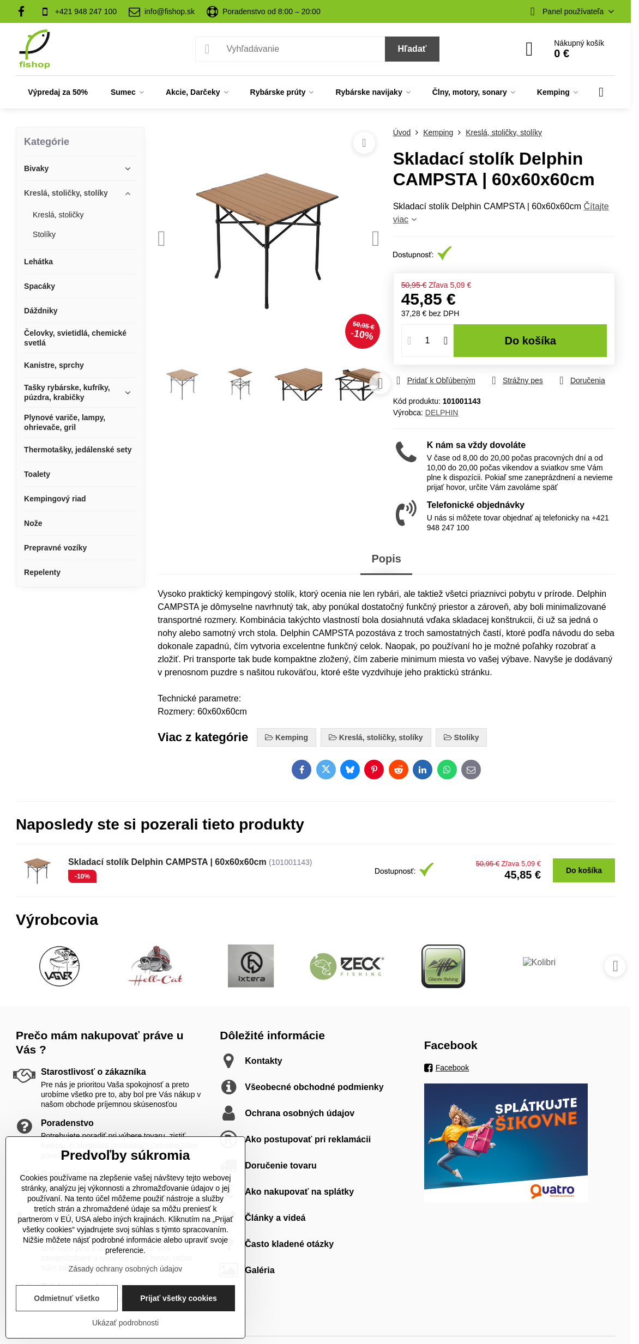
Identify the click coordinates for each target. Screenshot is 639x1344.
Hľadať (412, 48)
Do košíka (530, 341)
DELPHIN (442, 412)
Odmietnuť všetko (66, 1298)
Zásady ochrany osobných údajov (126, 1268)
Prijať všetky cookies (178, 1298)
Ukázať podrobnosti (125, 1322)
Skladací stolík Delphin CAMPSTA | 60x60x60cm (167, 862)
